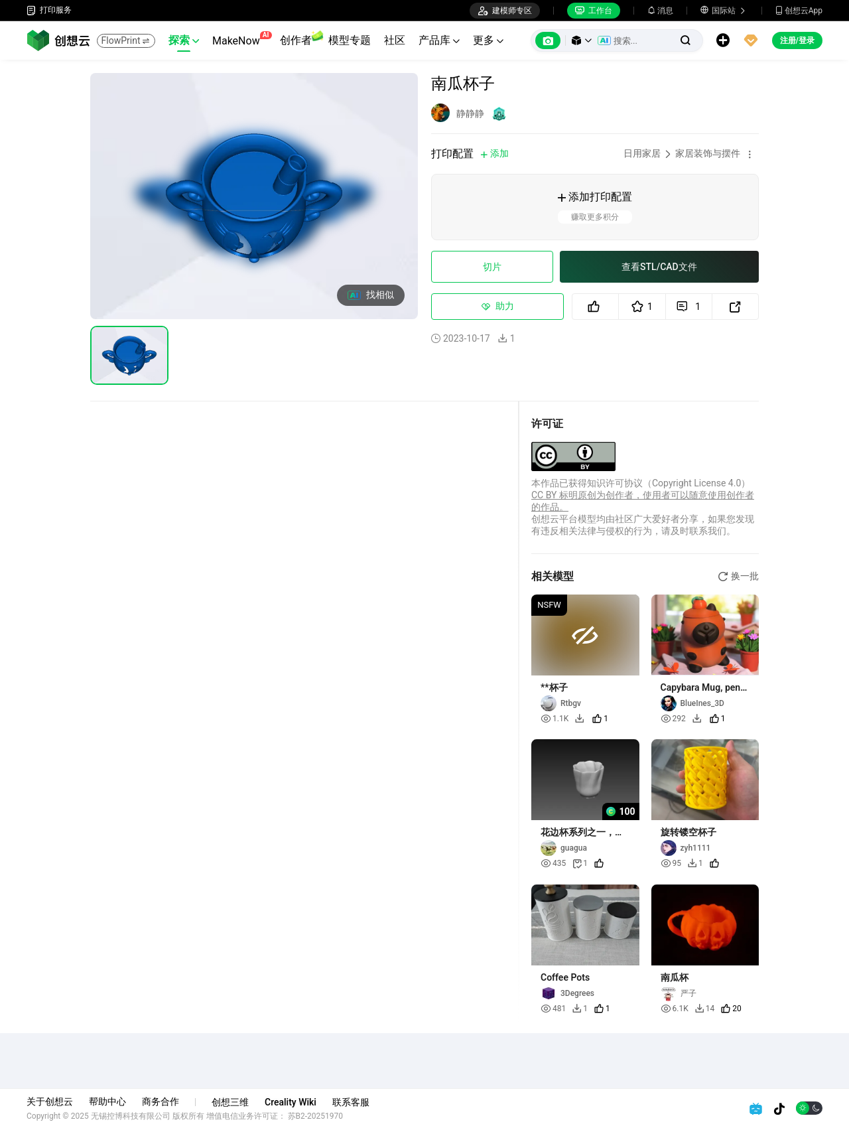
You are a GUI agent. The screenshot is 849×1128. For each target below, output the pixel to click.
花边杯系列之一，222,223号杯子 (578, 832)
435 (553, 863)
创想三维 (230, 1102)
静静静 (470, 113)
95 (671, 863)
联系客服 (350, 1102)
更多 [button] (488, 40)
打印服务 (49, 10)
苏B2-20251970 (316, 1116)
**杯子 (554, 687)
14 (705, 1008)
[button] (582, 40)
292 (673, 718)
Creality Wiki (290, 1102)
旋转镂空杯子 (688, 832)
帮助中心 (107, 1101)
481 (553, 1008)
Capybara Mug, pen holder (701, 687)
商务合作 (160, 1101)
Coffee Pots (565, 977)
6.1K (674, 1008)
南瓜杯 (674, 977)
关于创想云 (50, 1101)
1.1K (554, 718)
